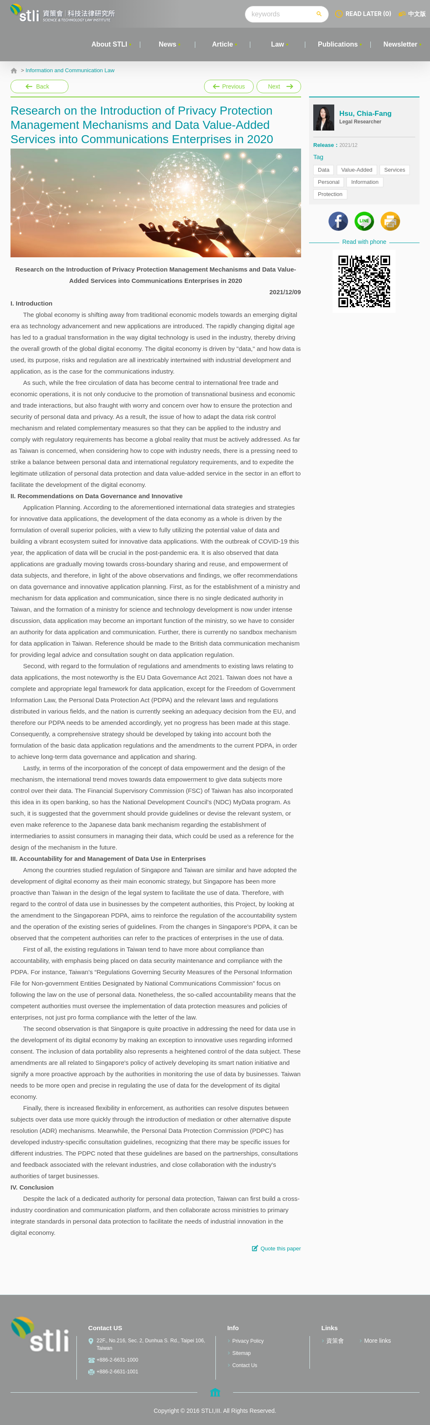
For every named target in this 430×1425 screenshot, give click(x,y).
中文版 (417, 13)
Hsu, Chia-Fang (365, 114)
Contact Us (244, 1365)
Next (278, 85)
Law (277, 44)
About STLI (109, 44)
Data (323, 170)
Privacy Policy (248, 1341)
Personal (328, 182)
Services (394, 170)
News (167, 44)
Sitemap (241, 1353)
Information (364, 182)
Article (222, 44)
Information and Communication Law (70, 70)
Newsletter (400, 44)
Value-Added (356, 170)
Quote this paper (280, 1248)
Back (42, 86)
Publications (338, 44)
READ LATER (368, 13)
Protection (330, 194)
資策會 (335, 1340)
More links (377, 1340)
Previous (229, 86)
